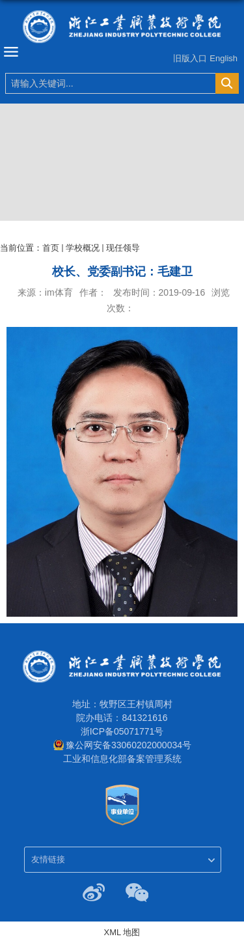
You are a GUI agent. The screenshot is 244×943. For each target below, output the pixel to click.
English (223, 58)
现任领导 (123, 248)
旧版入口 (190, 58)
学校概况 (83, 248)
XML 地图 (122, 932)
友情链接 (48, 859)
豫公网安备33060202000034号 (128, 745)
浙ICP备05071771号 (122, 731)
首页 (50, 248)
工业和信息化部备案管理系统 (122, 758)
